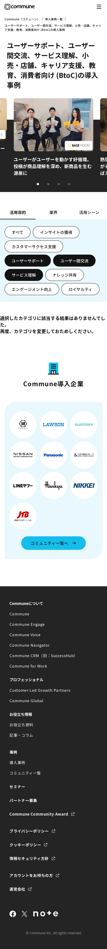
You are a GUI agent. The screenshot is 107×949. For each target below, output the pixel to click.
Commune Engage (27, 624)
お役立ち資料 (21, 724)
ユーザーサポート (28, 261)
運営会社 (17, 889)
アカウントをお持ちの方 (31, 875)
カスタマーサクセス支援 (34, 246)
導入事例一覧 (54, 19)
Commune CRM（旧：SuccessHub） (43, 655)
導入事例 (17, 762)
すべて (17, 232)
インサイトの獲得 (56, 232)
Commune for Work (28, 666)
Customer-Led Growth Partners (39, 690)
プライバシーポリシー (29, 831)
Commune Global (26, 700)
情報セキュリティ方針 (29, 858)
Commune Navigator (29, 645)
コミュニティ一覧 (25, 773)
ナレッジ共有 (65, 275)
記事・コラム (21, 735)
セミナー (17, 786)
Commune (19, 613)
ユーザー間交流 (74, 261)
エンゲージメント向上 (32, 289)
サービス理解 (24, 275)
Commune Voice (25, 634)
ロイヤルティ (80, 289)
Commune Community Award (38, 814)
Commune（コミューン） (22, 19)
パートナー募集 (23, 800)
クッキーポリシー (25, 844)
